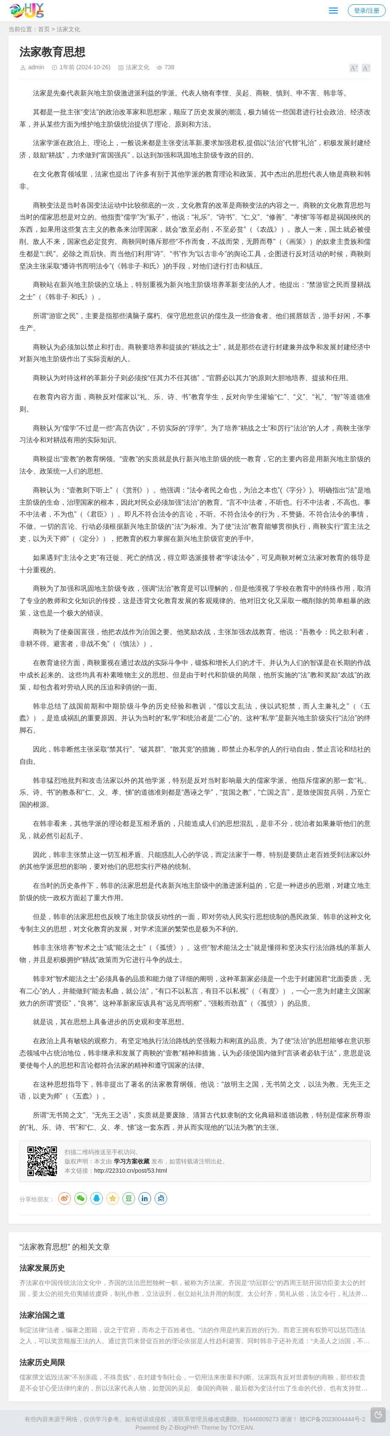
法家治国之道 (42, 1315)
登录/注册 (366, 10)
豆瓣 (128, 1198)
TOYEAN (241, 1427)
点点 (160, 1198)
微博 (64, 1198)
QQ (96, 1198)
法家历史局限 (42, 1362)
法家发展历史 (42, 1268)
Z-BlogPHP (183, 1427)
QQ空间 (112, 1198)
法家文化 (68, 29)
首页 (44, 29)
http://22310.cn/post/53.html (130, 1170)
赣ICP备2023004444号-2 (333, 1419)
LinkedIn (144, 1198)
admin (36, 67)
